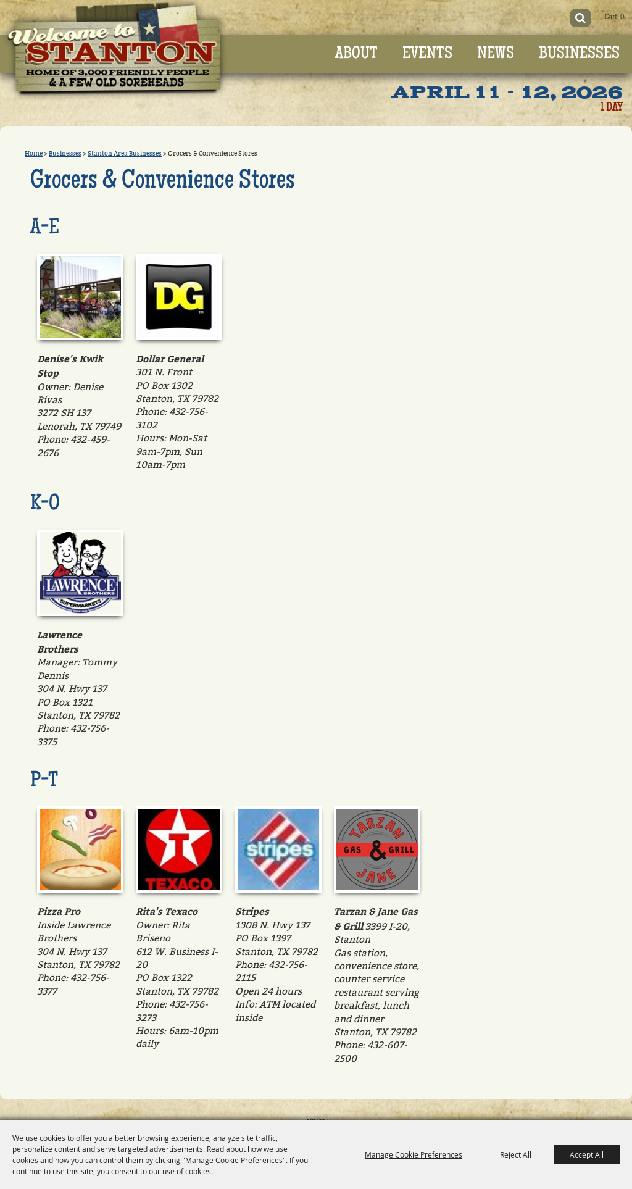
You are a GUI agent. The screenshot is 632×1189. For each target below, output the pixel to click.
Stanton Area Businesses (125, 153)
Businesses (579, 54)
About (356, 54)
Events (427, 54)
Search (577, 18)
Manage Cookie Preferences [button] (413, 1154)
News (495, 54)
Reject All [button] (515, 1154)
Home (34, 153)
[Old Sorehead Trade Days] (122, 55)
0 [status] (621, 18)
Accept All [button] (587, 1154)
